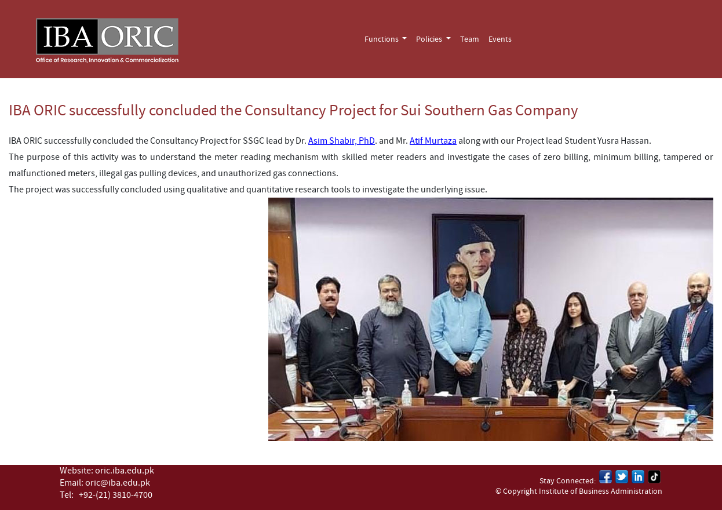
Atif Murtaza (433, 141)
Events (500, 39)
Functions (382, 39)
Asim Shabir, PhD (341, 141)
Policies (430, 39)
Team (469, 39)
